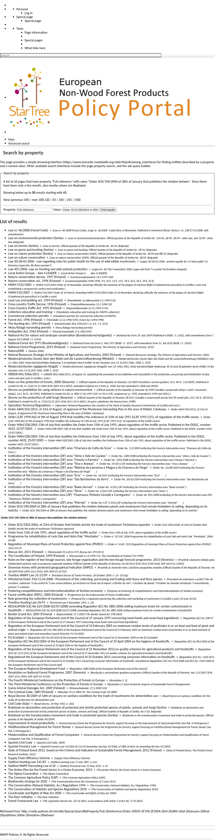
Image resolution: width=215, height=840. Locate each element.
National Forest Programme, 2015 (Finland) (36, 347)
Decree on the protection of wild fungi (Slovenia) (40, 397)
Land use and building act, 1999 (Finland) (35, 300)
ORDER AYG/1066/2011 (23, 374)
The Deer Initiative (20, 797)
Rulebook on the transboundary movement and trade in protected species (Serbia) (63, 715)
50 (54, 200)
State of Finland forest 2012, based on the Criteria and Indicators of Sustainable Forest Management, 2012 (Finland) (85, 750)
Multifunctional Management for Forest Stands (39, 727)
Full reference (62, 181)
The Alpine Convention (23, 774)
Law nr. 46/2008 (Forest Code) (28, 230)
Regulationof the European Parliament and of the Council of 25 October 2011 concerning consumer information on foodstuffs (91, 657)
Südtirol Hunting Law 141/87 (27, 762)
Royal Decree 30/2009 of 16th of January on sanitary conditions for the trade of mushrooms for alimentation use (83, 696)
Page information (36, 32)
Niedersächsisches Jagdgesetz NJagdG (33, 366)
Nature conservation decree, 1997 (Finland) (37, 277)
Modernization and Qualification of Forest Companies (43, 735)
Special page (33, 21)
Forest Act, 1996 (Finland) (25, 320)
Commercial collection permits (28, 316)
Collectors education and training (30, 312)
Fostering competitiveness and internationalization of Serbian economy (55, 591)
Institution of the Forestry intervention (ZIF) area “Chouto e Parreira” (53, 460)
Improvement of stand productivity (31, 723)
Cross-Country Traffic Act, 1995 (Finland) (35, 308)
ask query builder (138, 166)
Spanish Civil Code (20, 742)
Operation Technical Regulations (29, 405)
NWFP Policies (9, 835)
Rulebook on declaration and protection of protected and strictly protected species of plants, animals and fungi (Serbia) (87, 707)
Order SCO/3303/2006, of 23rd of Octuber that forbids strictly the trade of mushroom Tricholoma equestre (79, 525)
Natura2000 (16, 351)
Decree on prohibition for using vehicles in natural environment (50, 390)
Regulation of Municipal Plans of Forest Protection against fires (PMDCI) (55, 544)
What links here (35, 48)
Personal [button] (22, 9)
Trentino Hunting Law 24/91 (26, 602)
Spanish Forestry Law (22, 746)
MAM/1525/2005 (20, 285)
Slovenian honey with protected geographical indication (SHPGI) (50, 567)
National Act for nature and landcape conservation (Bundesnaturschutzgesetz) (60, 335)
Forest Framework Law (23, 801)
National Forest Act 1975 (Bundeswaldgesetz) (38, 343)
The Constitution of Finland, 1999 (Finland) (36, 556)
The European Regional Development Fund (36, 668)
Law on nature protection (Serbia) (30, 254)
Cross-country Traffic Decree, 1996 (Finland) (37, 304)
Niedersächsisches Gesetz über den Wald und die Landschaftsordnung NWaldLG (61, 359)
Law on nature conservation (26, 257)
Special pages (33, 40)
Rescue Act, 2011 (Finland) (25, 552)
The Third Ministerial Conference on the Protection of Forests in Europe (55, 684)
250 (69, 200)
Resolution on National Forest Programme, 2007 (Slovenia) (47, 672)
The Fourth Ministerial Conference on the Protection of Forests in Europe (56, 680)
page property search (101, 166)
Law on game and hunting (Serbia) (31, 250)
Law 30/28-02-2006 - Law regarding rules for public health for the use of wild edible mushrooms (72, 261)
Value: (57, 209)
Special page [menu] (24, 17)
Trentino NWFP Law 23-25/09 (27, 575)
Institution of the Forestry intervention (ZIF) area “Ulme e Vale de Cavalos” (57, 456)
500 (77, 200)
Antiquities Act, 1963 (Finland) (28, 331)
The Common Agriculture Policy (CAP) (33, 777)
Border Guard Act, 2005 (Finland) (30, 614)
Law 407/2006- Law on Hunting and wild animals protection (47, 269)
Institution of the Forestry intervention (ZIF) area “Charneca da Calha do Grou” (60, 448)
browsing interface (49, 162)
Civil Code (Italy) (19, 703)
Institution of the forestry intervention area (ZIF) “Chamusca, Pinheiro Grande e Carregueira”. (70, 495)
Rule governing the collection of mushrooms (37, 598)
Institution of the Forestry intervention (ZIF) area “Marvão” (47, 502)
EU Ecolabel (16, 637)
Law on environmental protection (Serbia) (36, 238)
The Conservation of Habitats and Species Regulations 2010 (47, 789)
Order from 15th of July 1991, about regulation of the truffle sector (52, 532)
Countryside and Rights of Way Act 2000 (34, 793)
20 (47, 200)
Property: (9, 209)
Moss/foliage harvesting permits (29, 327)
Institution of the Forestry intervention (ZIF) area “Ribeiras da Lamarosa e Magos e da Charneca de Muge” (78, 467)
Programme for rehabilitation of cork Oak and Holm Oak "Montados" (53, 536)
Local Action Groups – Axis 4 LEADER (32, 273)
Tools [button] (19, 29)
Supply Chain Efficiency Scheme (29, 758)
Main (11, 139)
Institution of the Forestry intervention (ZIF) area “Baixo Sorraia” (50, 487)
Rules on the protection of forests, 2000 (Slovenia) (41, 382)
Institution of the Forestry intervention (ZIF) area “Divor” (45, 491)
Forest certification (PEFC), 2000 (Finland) (35, 595)
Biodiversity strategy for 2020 (27, 781)
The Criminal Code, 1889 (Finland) (30, 692)
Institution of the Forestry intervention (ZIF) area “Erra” (44, 475)
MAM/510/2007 (19, 292)
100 (61, 200)
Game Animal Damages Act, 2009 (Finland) (36, 688)
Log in (28, 13)
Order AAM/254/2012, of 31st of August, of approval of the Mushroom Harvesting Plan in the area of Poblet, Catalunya (87, 409)
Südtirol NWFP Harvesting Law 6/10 (32, 766)
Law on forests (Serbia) (23, 246)
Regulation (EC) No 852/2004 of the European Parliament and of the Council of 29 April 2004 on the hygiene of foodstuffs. (89, 641)
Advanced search (19, 143)
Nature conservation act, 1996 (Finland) (34, 281)
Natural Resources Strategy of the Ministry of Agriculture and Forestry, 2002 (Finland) (64, 355)
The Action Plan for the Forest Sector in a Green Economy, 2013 (50, 770)
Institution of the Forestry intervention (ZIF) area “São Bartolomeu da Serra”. (59, 479)
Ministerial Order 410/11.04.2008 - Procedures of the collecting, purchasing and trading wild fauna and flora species (85, 579)
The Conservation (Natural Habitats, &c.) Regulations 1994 (47, 785)
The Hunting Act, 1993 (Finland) (29, 324)
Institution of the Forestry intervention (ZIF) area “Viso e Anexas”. (51, 464)
